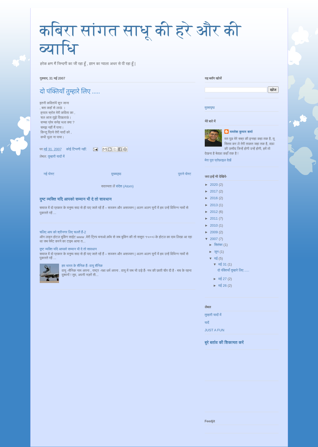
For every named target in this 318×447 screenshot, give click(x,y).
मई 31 (223, 264)
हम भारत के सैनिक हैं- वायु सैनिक (82, 266)
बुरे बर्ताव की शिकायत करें (224, 342)
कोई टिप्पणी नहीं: (77, 149)
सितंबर (219, 245)
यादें (207, 323)
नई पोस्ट (49, 174)
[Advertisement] (236, 367)
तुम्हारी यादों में (56, 156)
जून (217, 252)
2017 (214, 191)
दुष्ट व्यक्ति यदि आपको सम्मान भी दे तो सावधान (76, 199)
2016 (214, 198)
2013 (214, 205)
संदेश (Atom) (125, 186)
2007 (214, 239)
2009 (214, 232)
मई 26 (223, 286)
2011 (214, 218)
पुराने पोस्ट (184, 174)
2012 (214, 212)
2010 (214, 225)
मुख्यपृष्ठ (116, 174)
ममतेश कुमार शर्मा (241, 132)
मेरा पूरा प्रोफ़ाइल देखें (218, 160)
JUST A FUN (214, 330)
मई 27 (223, 279)
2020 (214, 185)
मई (216, 258)
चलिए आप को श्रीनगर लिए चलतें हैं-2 (63, 232)
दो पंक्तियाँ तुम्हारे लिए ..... (70, 91)
